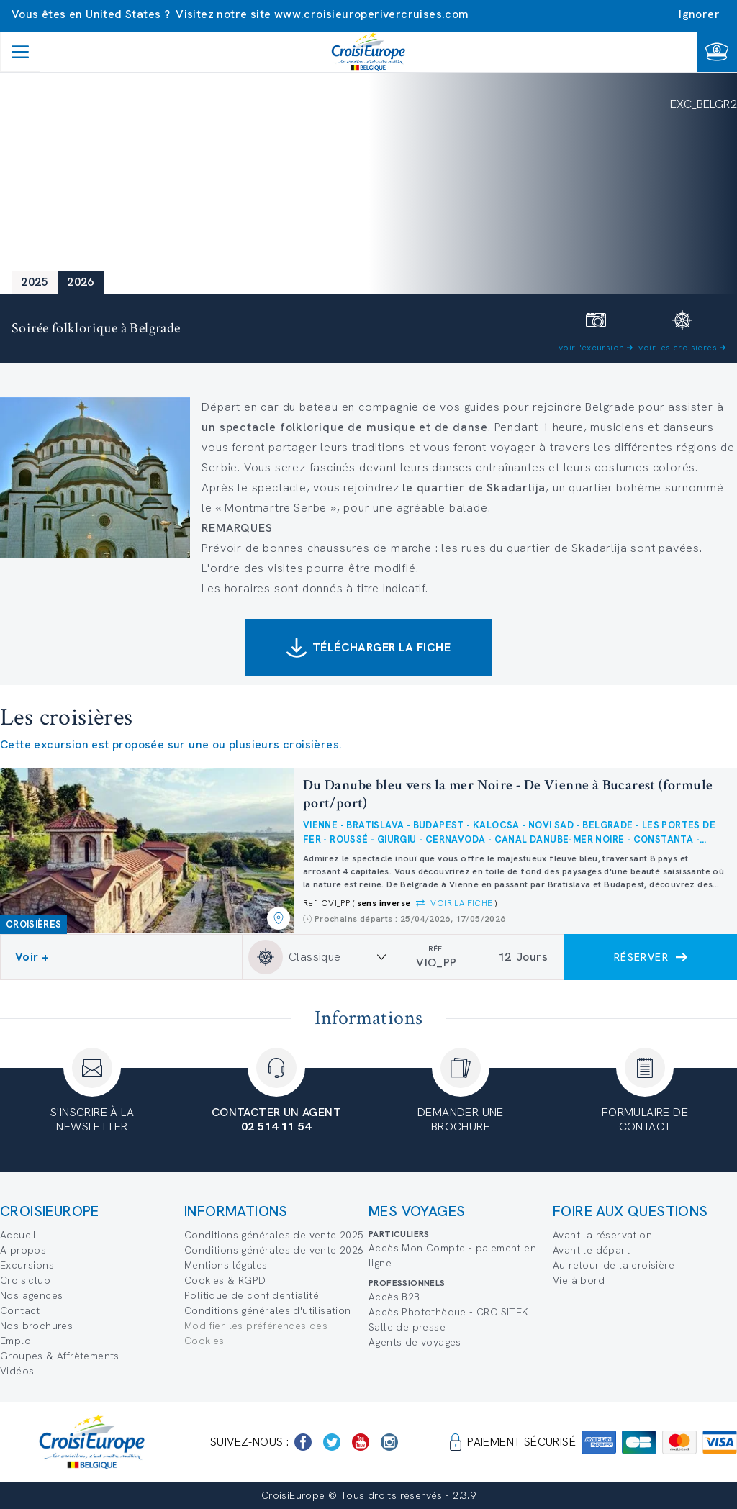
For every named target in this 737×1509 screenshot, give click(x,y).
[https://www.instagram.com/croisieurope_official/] (389, 1442)
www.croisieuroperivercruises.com (371, 14)
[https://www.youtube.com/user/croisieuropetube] (360, 1442)
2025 (34, 281)
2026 (80, 281)
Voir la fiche (461, 903)
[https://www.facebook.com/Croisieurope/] (303, 1442)
